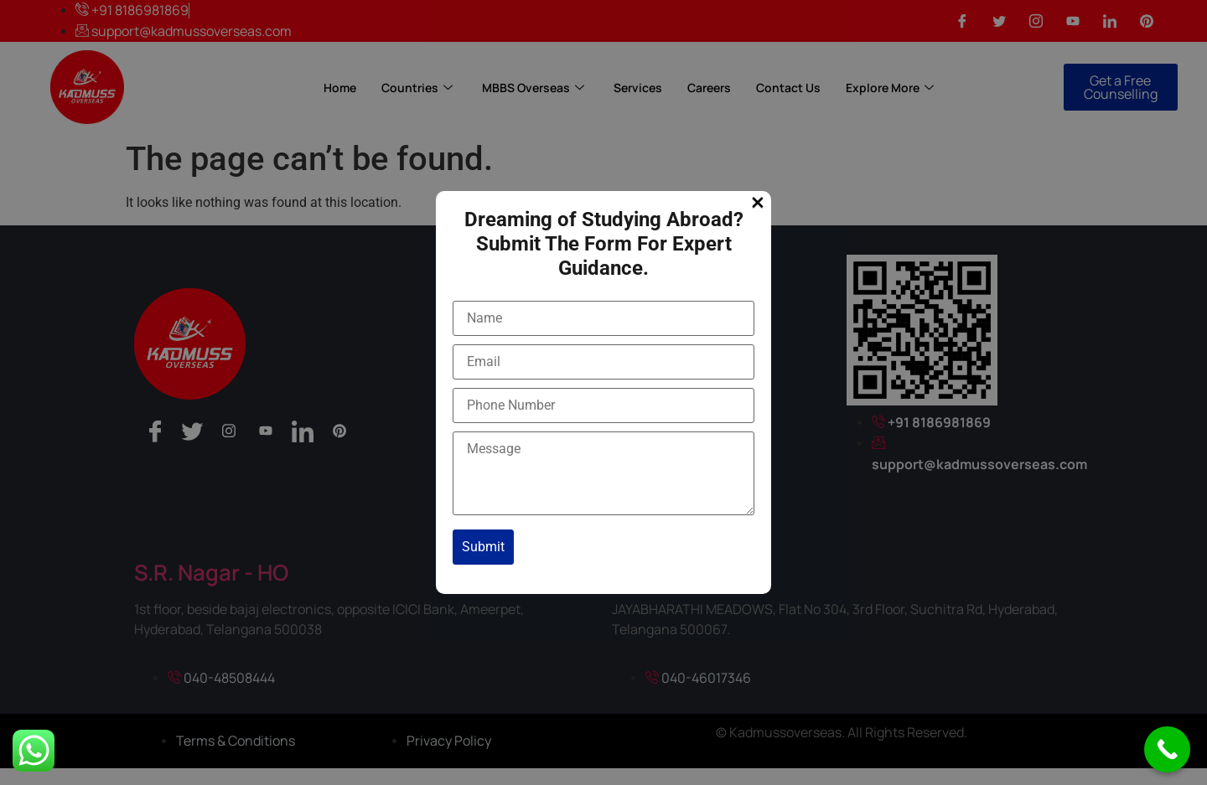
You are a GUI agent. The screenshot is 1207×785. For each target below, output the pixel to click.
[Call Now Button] (1167, 749)
